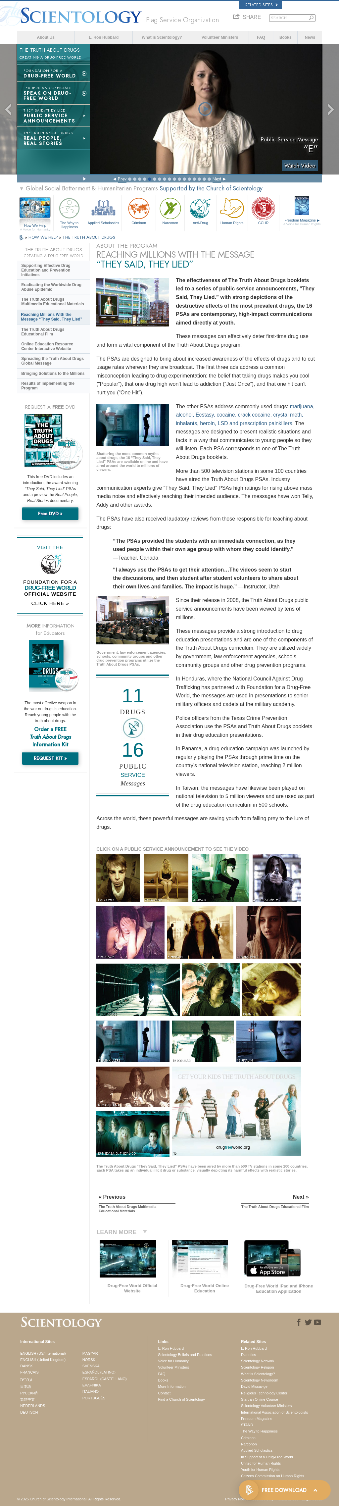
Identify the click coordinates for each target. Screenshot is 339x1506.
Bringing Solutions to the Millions (52, 373)
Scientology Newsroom (259, 1380)
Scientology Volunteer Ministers (266, 1406)
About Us (46, 37)
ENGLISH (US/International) (43, 1353)
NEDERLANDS (32, 1406)
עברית (26, 1379)
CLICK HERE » (50, 603)
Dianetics (248, 1355)
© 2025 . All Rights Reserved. (69, 1499)
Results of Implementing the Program (47, 385)
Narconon (170, 210)
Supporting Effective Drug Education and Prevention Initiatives (46, 270)
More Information (171, 1386)
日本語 (25, 1386)
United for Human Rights (261, 1463)
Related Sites (261, 5)
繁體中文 (27, 1399)
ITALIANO (90, 1391)
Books (285, 37)
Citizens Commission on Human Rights (272, 1476)
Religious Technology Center (264, 1393)
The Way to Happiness (69, 212)
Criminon (138, 210)
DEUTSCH (29, 1412)
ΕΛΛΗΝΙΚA (91, 1385)
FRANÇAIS (29, 1372)
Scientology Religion (257, 1367)
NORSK (88, 1360)
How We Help (35, 226)
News (310, 37)
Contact (164, 1393)
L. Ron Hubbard (104, 37)
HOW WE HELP (43, 237)
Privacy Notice (236, 1499)
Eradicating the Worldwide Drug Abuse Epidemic (51, 287)
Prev (122, 179)
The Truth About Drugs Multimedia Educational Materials (52, 301)
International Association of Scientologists (274, 1412)
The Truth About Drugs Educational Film (42, 331)
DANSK (26, 1366)
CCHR (263, 210)
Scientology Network (257, 1361)
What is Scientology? (162, 37)
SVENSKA (91, 1366)
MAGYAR (90, 1353)
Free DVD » (50, 513)
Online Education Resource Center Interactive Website (47, 346)
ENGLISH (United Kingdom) (43, 1360)
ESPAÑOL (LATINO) (99, 1372)
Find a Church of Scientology (181, 1399)
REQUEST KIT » (50, 758)
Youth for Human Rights (260, 1470)
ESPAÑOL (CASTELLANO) (104, 1379)
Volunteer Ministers (220, 37)
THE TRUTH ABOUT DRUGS (89, 237)
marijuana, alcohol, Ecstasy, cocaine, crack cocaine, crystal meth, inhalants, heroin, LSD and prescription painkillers (245, 415)
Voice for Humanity (173, 1361)
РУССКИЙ (28, 1393)
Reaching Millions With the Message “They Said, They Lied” (51, 317)
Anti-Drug (200, 210)
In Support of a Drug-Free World (267, 1457)
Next (217, 179)
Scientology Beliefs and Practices (185, 1355)
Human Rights (232, 210)
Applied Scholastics (103, 210)
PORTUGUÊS (93, 1398)
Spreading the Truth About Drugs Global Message (52, 361)
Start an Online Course (259, 1399)
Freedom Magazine (302, 222)
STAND (247, 1425)
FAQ (261, 37)
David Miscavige (254, 1386)
